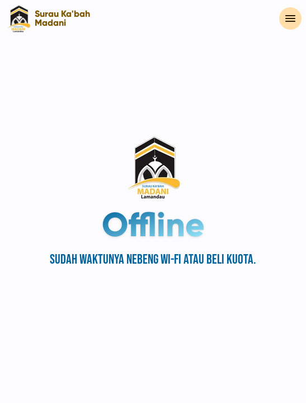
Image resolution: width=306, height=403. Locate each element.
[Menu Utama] (290, 18)
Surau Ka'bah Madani (62, 18)
